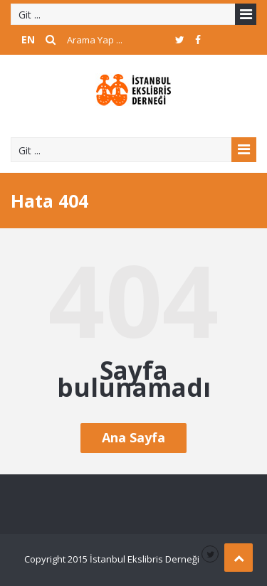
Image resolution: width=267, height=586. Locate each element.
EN (28, 39)
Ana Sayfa (133, 437)
